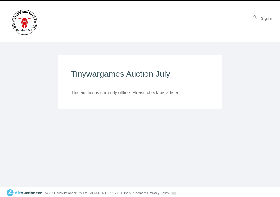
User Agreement (135, 193)
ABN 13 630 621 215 (105, 193)
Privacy (159, 193)
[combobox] (173, 193)
